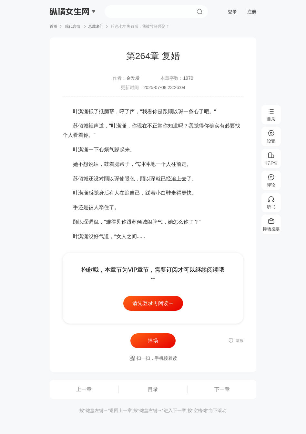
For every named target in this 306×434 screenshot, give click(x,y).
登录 (232, 11)
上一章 (84, 389)
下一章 (222, 389)
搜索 (199, 11)
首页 (53, 26)
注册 (251, 11)
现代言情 (73, 26)
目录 (153, 389)
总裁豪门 (96, 26)
